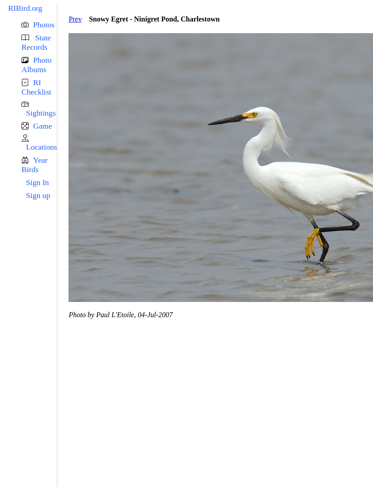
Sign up (38, 195)
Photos (44, 24)
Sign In (37, 182)
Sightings (41, 112)
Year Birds (34, 164)
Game (42, 125)
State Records (36, 42)
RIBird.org (25, 8)
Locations (41, 146)
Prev (75, 19)
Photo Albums (36, 65)
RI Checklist (36, 87)
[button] (39, 25)
